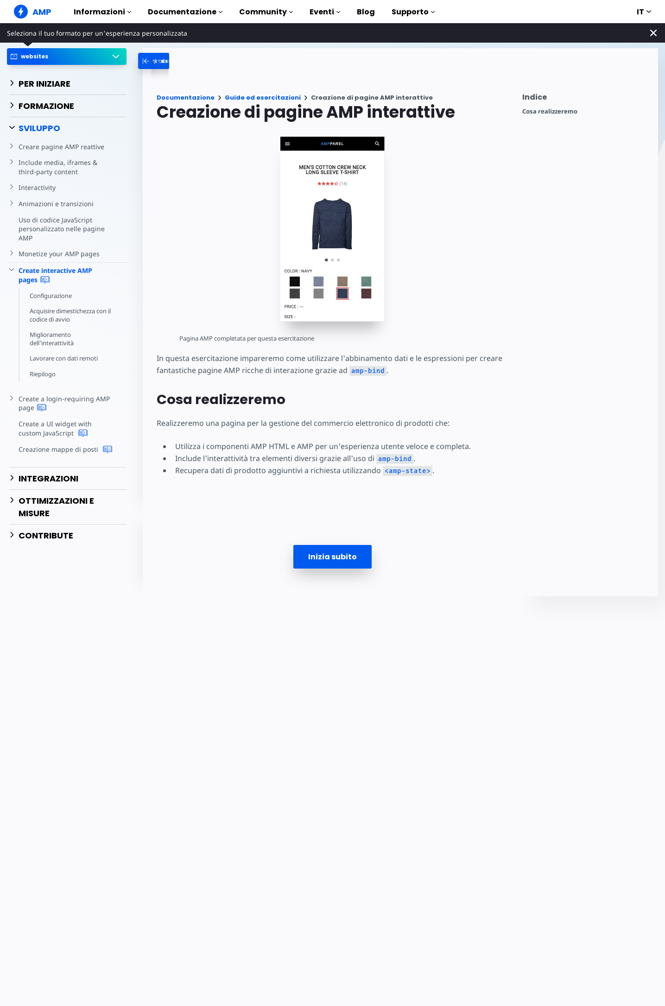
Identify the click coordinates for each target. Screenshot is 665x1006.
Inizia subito (332, 556)
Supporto (413, 11)
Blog (366, 11)
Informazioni (102, 11)
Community (266, 11)
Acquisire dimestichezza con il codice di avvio (72, 315)
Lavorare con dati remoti (64, 358)
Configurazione (51, 295)
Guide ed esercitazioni (263, 97)
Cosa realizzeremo (549, 111)
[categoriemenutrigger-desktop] (196, 61)
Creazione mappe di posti (64, 449)
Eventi (325, 11)
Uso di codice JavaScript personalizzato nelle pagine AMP (60, 228)
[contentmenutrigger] (585, 99)
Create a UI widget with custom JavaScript (66, 428)
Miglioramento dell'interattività (52, 338)
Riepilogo (43, 374)
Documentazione (185, 11)
